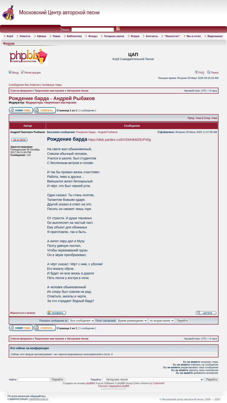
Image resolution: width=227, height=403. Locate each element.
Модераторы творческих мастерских (51, 102)
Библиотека (74, 36)
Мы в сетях (194, 36)
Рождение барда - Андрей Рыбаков (52, 98)
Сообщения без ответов (24, 84)
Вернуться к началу (22, 312)
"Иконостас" (172, 36)
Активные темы (52, 84)
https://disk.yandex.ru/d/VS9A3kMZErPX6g (119, 139)
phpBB (90, 383)
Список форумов (21, 90)
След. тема (210, 118)
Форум (135, 36)
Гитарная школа (114, 36)
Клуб (10, 36)
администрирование (114, 388)
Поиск (212, 72)
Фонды (92, 36)
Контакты (152, 36)
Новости (25, 36)
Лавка (56, 36)
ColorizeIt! (158, 383)
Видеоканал (215, 36)
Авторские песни (77, 90)
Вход (14, 72)
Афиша (41, 36)
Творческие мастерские (49, 90)
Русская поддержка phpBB (113, 386)
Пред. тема (194, 118)
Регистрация (31, 72)
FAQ (199, 72)
